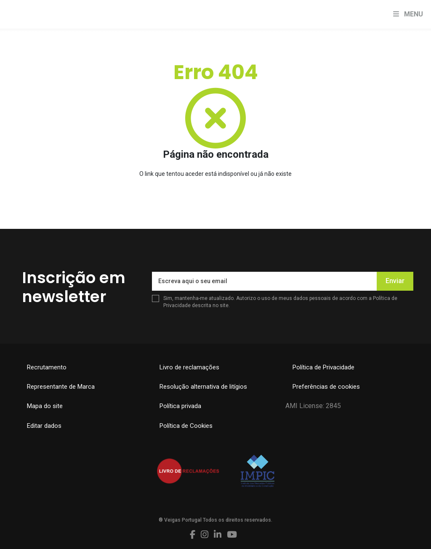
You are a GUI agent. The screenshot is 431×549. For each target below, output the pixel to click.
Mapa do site (45, 406)
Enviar (395, 281)
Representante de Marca (61, 386)
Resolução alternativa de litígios (203, 386)
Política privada (180, 406)
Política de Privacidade (323, 367)
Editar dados (44, 426)
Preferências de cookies (326, 386)
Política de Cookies (186, 426)
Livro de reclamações (189, 367)
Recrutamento (47, 367)
